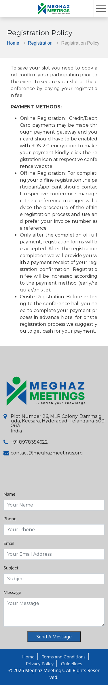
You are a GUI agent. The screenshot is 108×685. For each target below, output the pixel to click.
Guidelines (71, 663)
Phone (9, 518)
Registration (40, 42)
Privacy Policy (40, 663)
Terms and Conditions (64, 656)
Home (13, 42)
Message (12, 592)
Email (8, 543)
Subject (10, 567)
